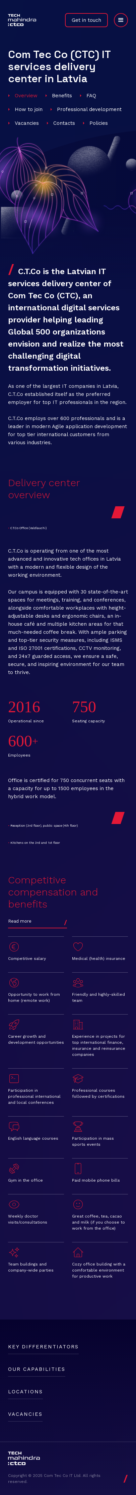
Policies (98, 123)
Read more (19, 921)
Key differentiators (43, 1347)
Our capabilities (36, 1369)
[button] (118, 20)
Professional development (89, 109)
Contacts (64, 123)
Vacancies (27, 123)
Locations (25, 1392)
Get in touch (86, 20)
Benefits (62, 96)
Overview (26, 96)
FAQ (91, 96)
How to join (29, 109)
